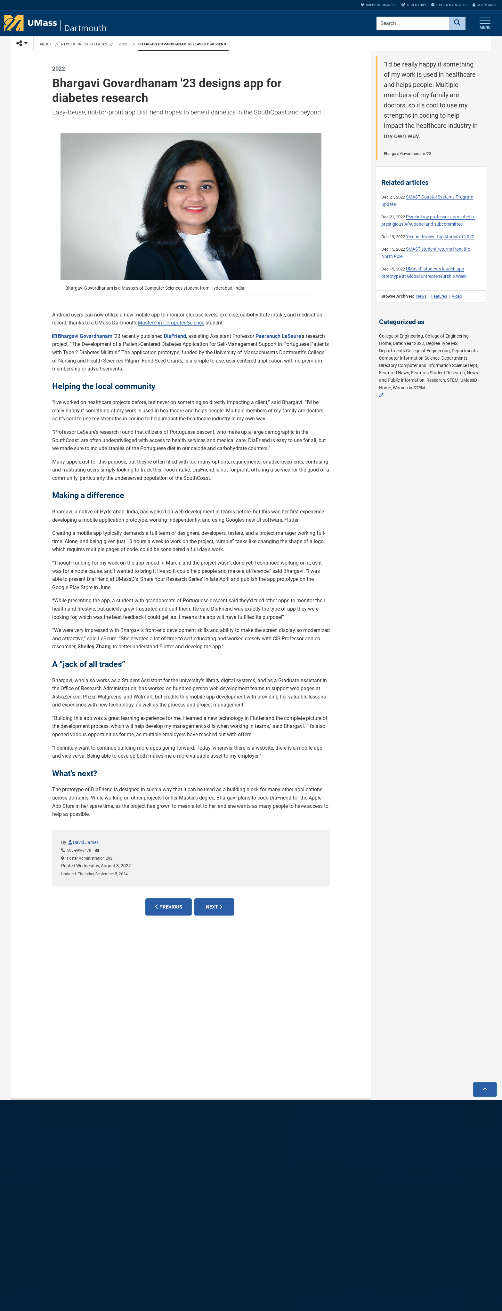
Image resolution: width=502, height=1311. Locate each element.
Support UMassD (378, 5)
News (421, 296)
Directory (413, 5)
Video (457, 296)
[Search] (457, 23)
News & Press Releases (84, 44)
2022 (123, 44)
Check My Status (449, 5)
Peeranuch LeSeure (278, 336)
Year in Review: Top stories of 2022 (440, 236)
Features (439, 296)
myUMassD (485, 5)
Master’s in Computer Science (171, 323)
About (46, 44)
